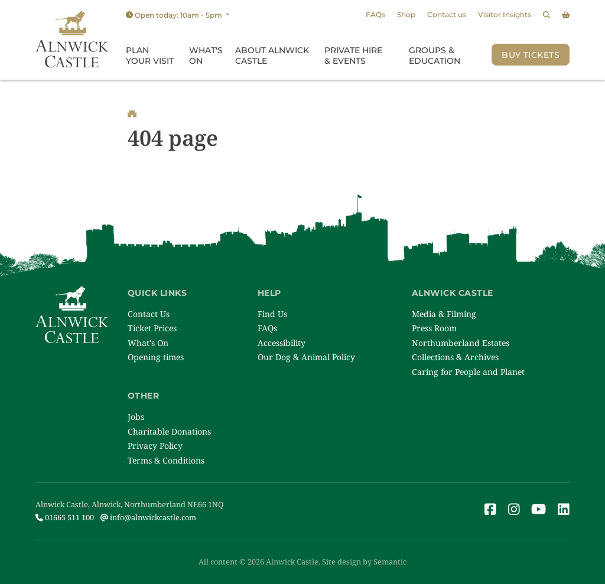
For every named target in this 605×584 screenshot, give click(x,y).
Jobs (136, 416)
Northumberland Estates (460, 342)
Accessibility (281, 342)
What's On (148, 342)
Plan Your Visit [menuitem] (150, 55)
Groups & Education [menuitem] (434, 55)
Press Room (434, 328)
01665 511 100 (64, 517)
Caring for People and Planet (468, 371)
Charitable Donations (169, 431)
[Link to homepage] (71, 40)
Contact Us (149, 313)
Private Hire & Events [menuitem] (353, 55)
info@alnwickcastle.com (148, 517)
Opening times (156, 357)
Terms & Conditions (166, 460)
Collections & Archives (455, 357)
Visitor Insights (504, 14)
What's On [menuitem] (206, 55)
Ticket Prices (152, 328)
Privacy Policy (155, 445)
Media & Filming (444, 313)
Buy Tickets (531, 55)
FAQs (375, 14)
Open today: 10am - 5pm (175, 15)
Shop (406, 14)
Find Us (272, 313)
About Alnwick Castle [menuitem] (272, 55)
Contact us (446, 14)
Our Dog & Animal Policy (306, 357)
